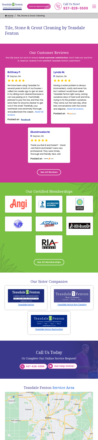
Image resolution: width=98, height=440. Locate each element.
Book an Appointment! (40, 6)
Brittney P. (14, 72)
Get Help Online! (61, 370)
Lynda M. (59, 72)
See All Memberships (49, 265)
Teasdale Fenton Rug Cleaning (72, 308)
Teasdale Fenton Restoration (49, 333)
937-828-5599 (75, 8)
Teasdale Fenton (26, 308)
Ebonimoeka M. (40, 134)
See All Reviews (49, 175)
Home (9, 15)
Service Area (63, 390)
